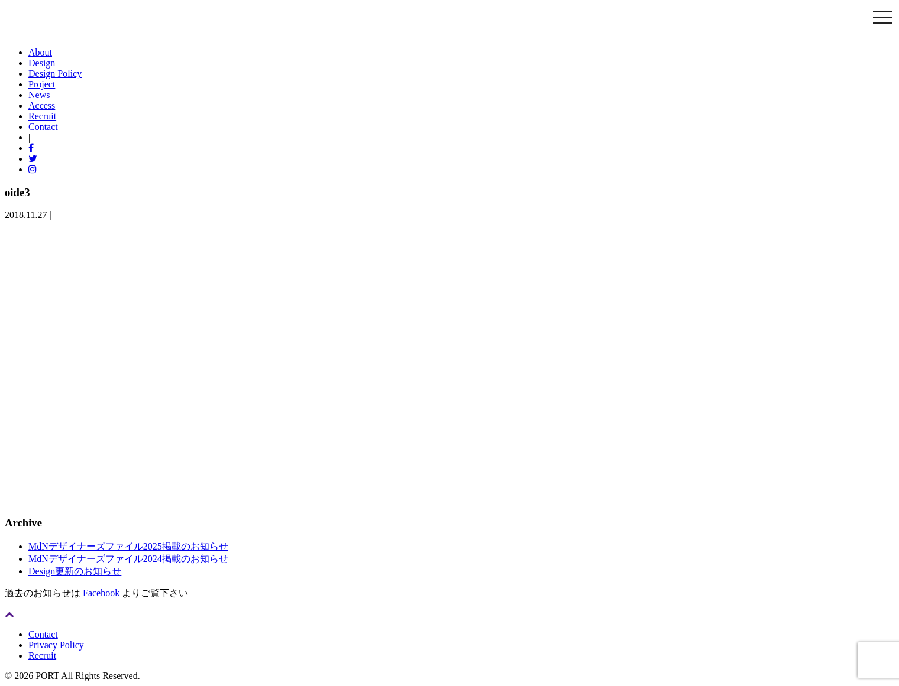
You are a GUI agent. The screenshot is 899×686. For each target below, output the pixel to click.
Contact (43, 634)
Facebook (101, 593)
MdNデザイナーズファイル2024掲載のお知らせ (128, 559)
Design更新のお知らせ (74, 571)
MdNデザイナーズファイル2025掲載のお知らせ (128, 546)
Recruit (42, 656)
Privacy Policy (56, 645)
